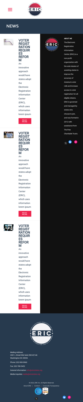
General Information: (18, 370)
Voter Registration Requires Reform (24, 50)
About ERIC (27, 386)
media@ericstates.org (31, 374)
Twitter (65, 143)
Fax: (12, 366)
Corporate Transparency (51, 386)
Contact (37, 386)
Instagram (75, 141)
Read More (24, 121)
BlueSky (70, 141)
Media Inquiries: (16, 374)
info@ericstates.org (34, 370)
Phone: (13, 362)
